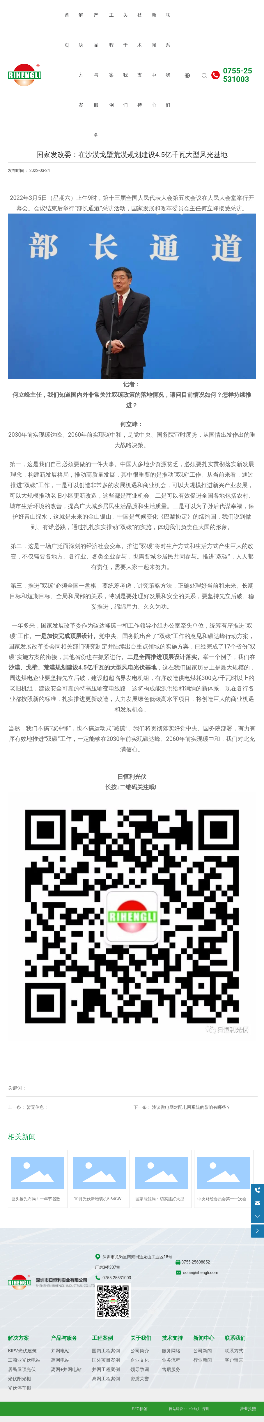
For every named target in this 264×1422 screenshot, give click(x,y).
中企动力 (194, 1409)
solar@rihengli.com (200, 1272)
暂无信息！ (37, 1107)
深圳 (205, 1409)
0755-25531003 (237, 75)
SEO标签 (140, 1409)
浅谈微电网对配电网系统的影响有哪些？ (191, 1107)
